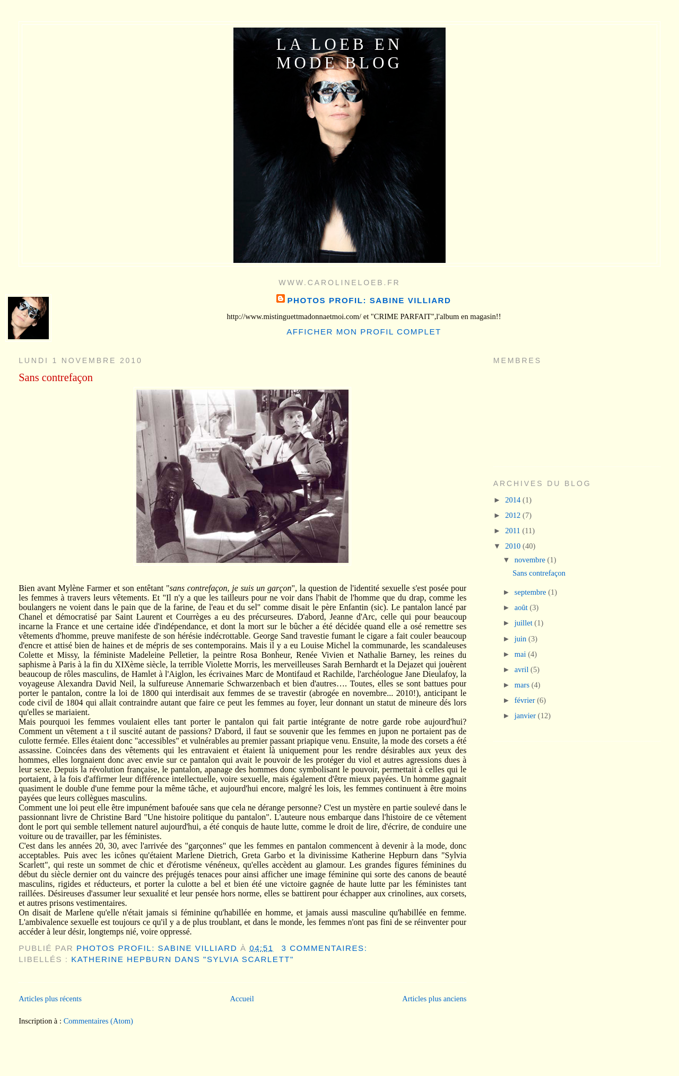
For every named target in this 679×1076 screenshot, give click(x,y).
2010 (514, 546)
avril (522, 669)
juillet (525, 623)
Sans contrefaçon (56, 377)
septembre (531, 592)
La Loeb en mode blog (339, 54)
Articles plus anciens (434, 998)
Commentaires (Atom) (98, 1021)
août (522, 607)
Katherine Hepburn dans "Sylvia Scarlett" (182, 959)
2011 (513, 530)
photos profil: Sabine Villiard (369, 300)
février (526, 700)
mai (521, 654)
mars (523, 685)
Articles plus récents (50, 998)
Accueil (242, 998)
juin (521, 638)
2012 (514, 515)
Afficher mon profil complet (363, 331)
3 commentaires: (325, 947)
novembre (531, 559)
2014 (514, 500)
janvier (526, 715)
